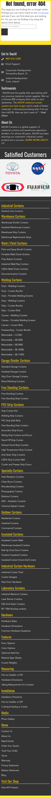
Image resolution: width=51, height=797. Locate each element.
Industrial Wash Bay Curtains (14, 264)
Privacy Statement (10, 765)
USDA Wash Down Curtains (14, 269)
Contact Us (6, 731)
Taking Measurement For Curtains (17, 685)
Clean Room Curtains (11, 482)
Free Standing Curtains (12, 394)
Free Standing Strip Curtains (14, 398)
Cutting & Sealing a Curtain (14, 707)
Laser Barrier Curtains (11, 599)
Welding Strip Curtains (12, 416)
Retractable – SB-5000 (12, 340)
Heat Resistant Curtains (12, 477)
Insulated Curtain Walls (12, 540)
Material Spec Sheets (11, 658)
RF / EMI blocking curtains (13, 609)
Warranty (5, 760)
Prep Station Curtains (11, 259)
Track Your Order (9, 751)
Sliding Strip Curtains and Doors (16, 435)
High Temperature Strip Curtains (16, 450)
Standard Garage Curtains (13, 367)
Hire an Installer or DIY (12, 675)
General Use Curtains (12, 211)
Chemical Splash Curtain (13, 506)
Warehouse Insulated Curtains (15, 545)
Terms (4, 756)
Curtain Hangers (9, 577)
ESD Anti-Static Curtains (13, 604)
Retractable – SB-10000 (12, 350)
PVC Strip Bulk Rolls (10, 421)
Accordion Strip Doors (12, 430)
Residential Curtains (10, 518)
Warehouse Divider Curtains (14, 223)
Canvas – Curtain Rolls (12, 325)
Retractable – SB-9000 (12, 345)
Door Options (8, 643)
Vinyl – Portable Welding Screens (17, 296)
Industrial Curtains (9, 523)
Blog (3, 775)
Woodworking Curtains (12, 487)
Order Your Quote (10, 746)
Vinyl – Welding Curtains (13, 286)
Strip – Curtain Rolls (10, 310)
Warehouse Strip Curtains (13, 232)
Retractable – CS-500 (11, 335)
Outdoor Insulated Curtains (14, 555)
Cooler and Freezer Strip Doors (16, 464)
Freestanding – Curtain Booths (16, 330)
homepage (43, 13)
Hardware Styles (9, 621)
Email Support (13, 64)
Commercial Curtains (11, 528)
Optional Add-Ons (10, 653)
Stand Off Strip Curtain (12, 440)
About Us (5, 736)
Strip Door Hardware (11, 582)
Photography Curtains (11, 491)
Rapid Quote (7, 741)
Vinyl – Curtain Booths (12, 291)
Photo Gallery (8, 719)
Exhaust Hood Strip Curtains (14, 445)
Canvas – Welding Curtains (14, 315)
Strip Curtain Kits (9, 411)
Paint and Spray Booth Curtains (16, 249)
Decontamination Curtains (13, 274)
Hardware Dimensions (11, 626)
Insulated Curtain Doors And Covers (18, 560)
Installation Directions (11, 697)
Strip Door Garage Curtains (14, 376)
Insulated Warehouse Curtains (15, 227)
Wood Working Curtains (13, 381)
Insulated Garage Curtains (13, 372)
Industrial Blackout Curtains (14, 594)
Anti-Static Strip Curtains (13, 455)
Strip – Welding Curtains (13, 301)
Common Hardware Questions (16, 631)
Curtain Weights (9, 663)
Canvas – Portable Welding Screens (18, 320)
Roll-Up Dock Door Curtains (14, 550)
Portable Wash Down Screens (15, 254)
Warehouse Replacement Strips (16, 237)
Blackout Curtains (9, 496)
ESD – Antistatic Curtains (13, 501)
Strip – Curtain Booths (12, 306)
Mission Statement (10, 770)
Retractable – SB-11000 (12, 355)
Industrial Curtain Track (12, 572)
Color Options (8, 648)
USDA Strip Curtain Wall (13, 460)
